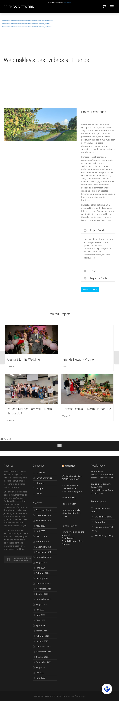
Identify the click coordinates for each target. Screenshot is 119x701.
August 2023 (41, 604)
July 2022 (40, 672)
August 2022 (41, 667)
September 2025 (43, 520)
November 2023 (43, 588)
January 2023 (42, 641)
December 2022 (43, 646)
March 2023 (41, 630)
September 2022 (43, 662)
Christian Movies (44, 477)
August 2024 (41, 562)
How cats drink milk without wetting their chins (71, 513)
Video (39, 493)
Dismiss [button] (67, 2)
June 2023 (40, 615)
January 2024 (42, 578)
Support (40, 488)
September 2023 (43, 599)
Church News (70, 466)
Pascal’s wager (69, 503)
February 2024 (42, 573)
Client (92, 271)
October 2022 (42, 657)
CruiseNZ (95, 487)
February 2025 (42, 541)
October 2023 (42, 594)
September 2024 (43, 557)
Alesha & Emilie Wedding (23, 359)
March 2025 (41, 536)
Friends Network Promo (78, 359)
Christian (41, 472)
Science (40, 483)
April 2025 (40, 531)
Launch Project (90, 289)
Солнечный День (99, 483)
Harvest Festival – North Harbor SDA (87, 409)
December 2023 (43, 583)
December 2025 (43, 510)
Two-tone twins (69, 497)
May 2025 (40, 525)
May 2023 (40, 620)
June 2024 (40, 567)
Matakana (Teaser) (104, 535)
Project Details (97, 230)
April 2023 (40, 625)
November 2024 (43, 552)
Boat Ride (95, 471)
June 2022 (40, 677)
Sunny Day (100, 522)
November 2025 (43, 515)
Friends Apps (68, 538)
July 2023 (40, 609)
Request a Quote (98, 278)
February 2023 (42, 636)
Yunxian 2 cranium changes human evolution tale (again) (72, 488)
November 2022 (43, 651)
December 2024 (43, 546)
